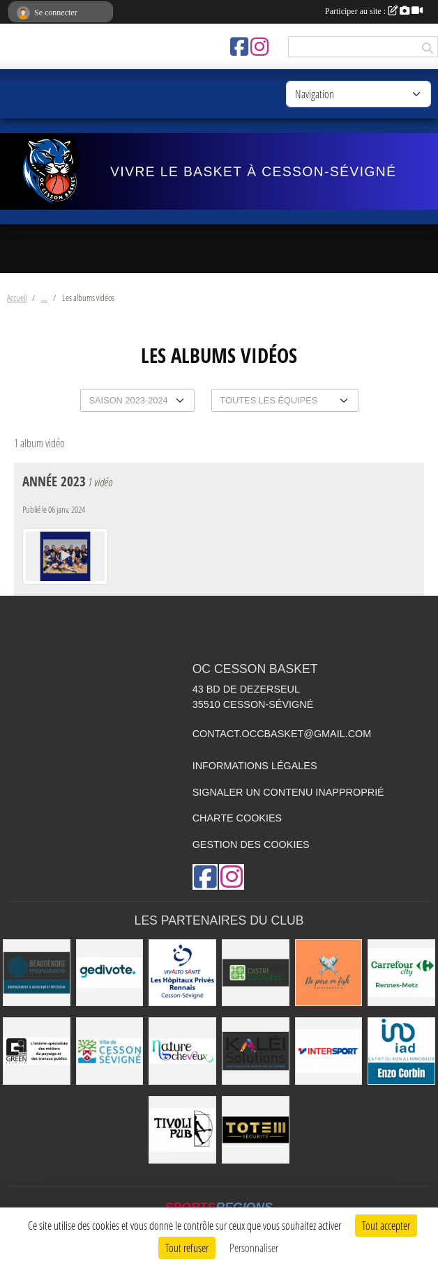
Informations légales (254, 765)
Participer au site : (374, 11)
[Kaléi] (255, 1051)
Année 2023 (54, 481)
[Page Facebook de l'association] (239, 46)
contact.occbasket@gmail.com (282, 733)
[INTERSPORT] (329, 1051)
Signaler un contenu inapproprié (288, 792)
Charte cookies (237, 818)
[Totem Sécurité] (255, 1130)
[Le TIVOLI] (182, 1130)
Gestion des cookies (251, 844)
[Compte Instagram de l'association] (259, 46)
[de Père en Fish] (329, 973)
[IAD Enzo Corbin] (401, 1051)
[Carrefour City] (401, 973)
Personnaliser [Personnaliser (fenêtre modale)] (253, 1247)
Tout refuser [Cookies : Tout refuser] (187, 1247)
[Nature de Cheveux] (182, 1051)
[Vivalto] (182, 973)
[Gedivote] (110, 973)
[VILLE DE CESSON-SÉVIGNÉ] (110, 1051)
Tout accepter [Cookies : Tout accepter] (386, 1225)
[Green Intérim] (36, 1051)
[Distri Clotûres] (255, 973)
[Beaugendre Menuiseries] (36, 973)
